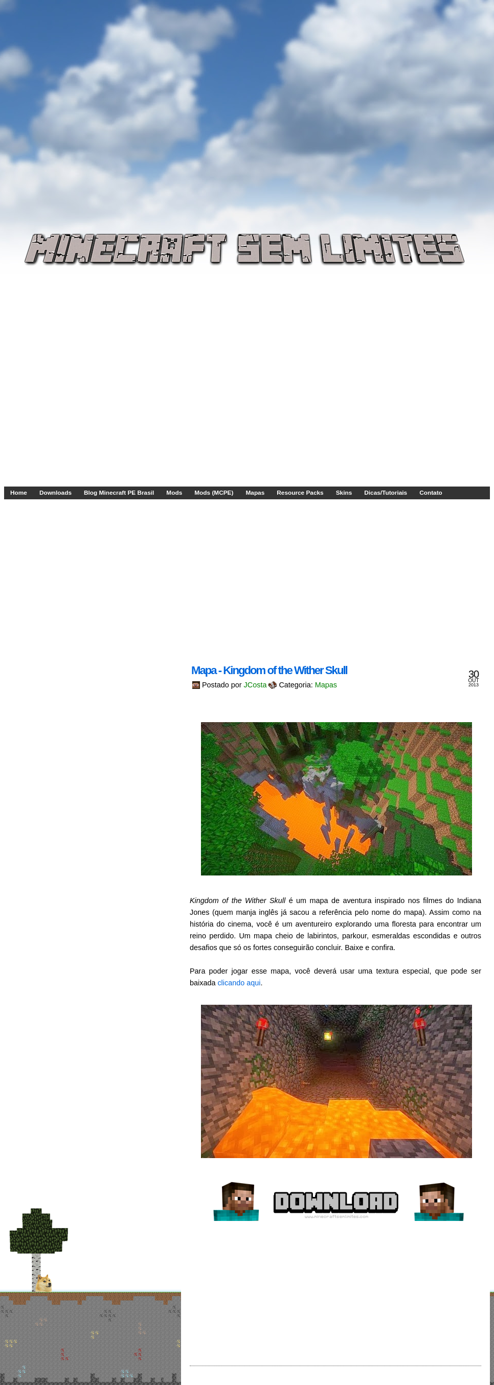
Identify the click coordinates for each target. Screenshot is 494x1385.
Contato (430, 492)
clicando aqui (238, 983)
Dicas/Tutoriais (385, 492)
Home (18, 492)
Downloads (55, 492)
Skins (344, 492)
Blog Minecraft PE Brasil (119, 492)
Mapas (254, 492)
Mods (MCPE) (213, 492)
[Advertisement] (96, 104)
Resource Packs (300, 492)
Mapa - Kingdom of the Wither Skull (269, 670)
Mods (174, 492)
